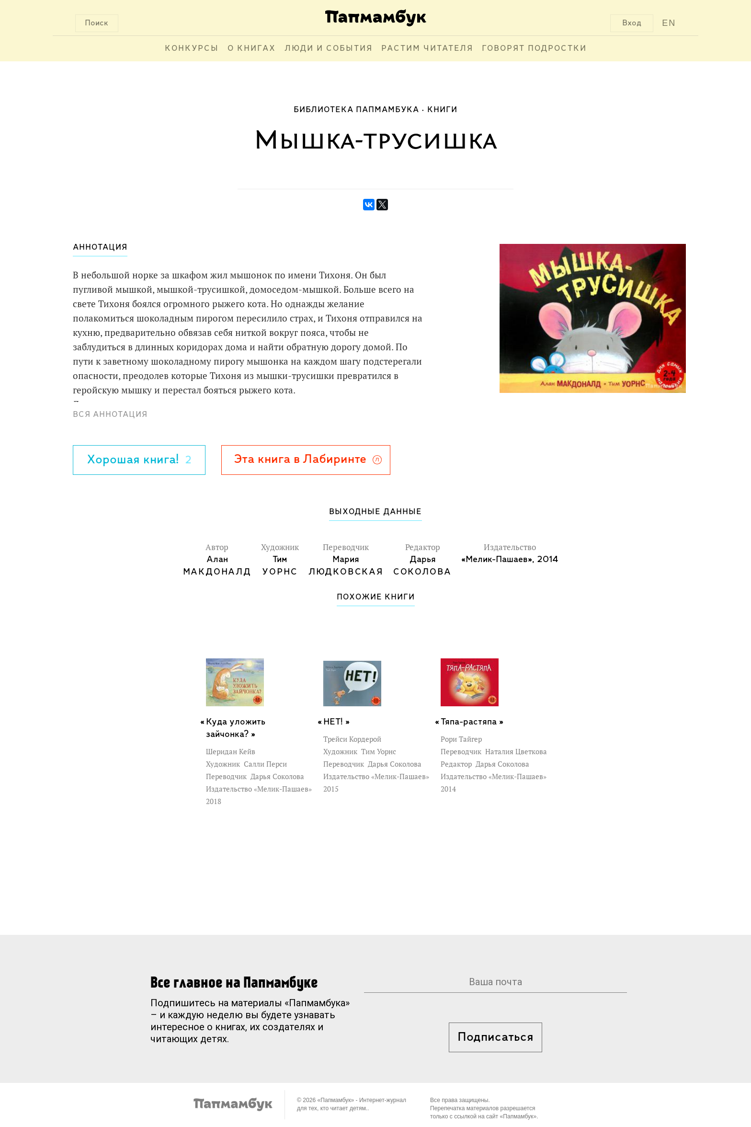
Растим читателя (427, 48)
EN (669, 23)
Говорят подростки (534, 48)
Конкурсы (192, 48)
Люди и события (328, 48)
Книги (442, 110)
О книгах (252, 48)
